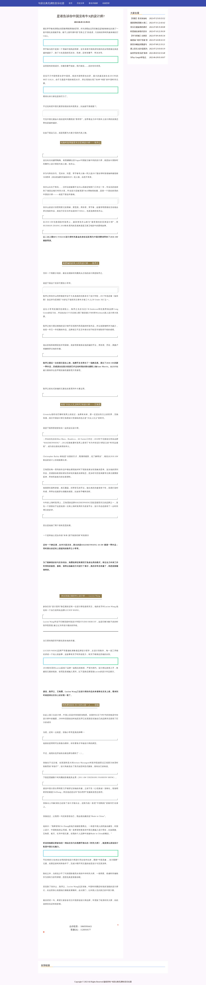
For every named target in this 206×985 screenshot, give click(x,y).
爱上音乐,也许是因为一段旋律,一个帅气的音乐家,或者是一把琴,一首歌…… (139, 49)
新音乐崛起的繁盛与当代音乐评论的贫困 (138, 44)
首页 (70, 3)
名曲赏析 (106, 3)
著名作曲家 (93, 3)
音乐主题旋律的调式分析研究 (138, 27)
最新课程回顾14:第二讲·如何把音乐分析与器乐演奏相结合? (138, 23)
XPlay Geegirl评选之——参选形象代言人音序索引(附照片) (138, 57)
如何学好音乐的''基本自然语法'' (139, 53)
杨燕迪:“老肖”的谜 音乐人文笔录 (139, 40)
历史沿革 (80, 3)
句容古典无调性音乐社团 (51, 3)
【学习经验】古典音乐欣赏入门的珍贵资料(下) (138, 36)
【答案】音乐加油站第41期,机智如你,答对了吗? (139, 18)
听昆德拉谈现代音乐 (138, 31)
